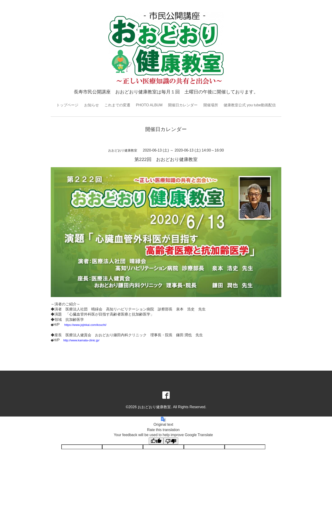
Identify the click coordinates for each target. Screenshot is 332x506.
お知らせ (91, 105)
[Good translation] (156, 441)
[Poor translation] (170, 441)
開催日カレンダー (183, 105)
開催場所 (210, 105)
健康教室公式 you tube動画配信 (250, 105)
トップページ (67, 105)
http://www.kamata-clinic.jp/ (81, 340)
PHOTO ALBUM (149, 105)
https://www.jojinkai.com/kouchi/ (85, 325)
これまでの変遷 (117, 105)
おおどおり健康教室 (154, 407)
